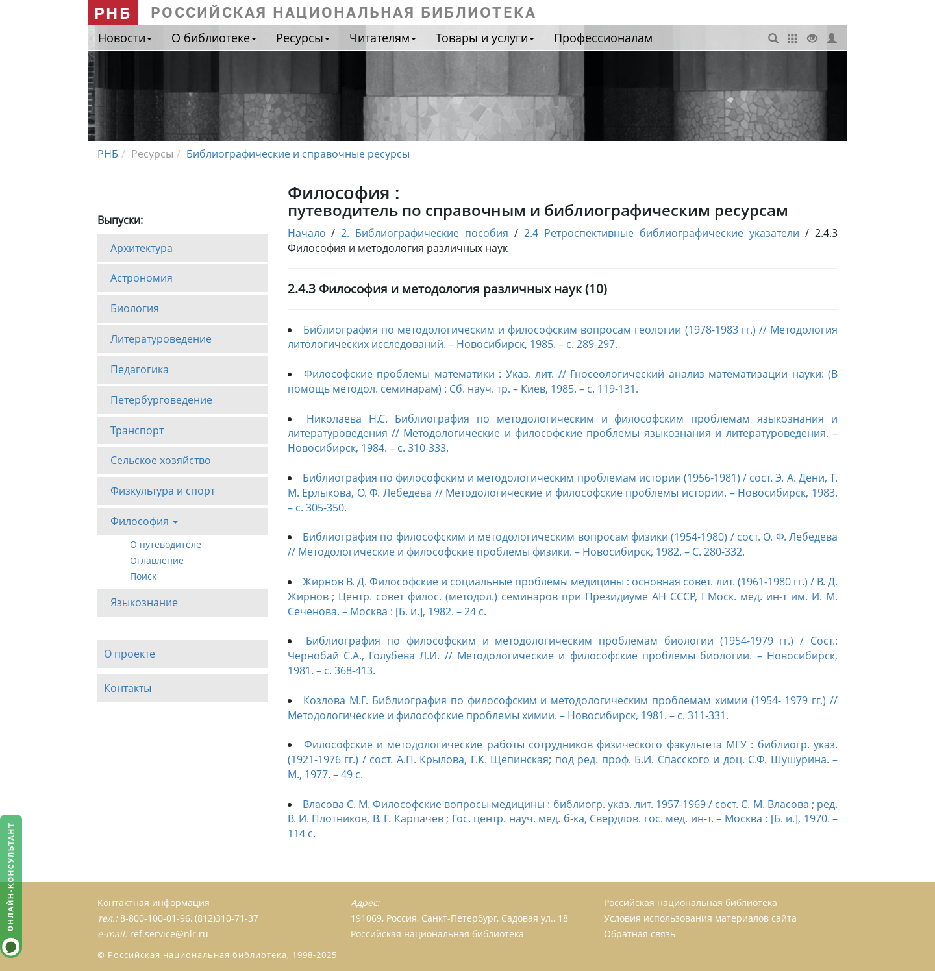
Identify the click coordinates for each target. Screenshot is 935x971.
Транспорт (137, 430)
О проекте (129, 653)
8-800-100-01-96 (155, 918)
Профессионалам (603, 37)
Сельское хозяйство (160, 460)
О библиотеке (213, 37)
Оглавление (157, 560)
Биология (134, 308)
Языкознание (144, 602)
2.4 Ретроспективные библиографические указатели (661, 233)
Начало (307, 233)
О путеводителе (165, 544)
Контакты (127, 688)
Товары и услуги (485, 37)
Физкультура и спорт (162, 491)
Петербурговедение (161, 400)
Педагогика (139, 369)
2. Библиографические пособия (424, 233)
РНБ (112, 12)
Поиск (143, 576)
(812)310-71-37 (226, 918)
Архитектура (141, 247)
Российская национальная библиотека (690, 902)
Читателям (382, 37)
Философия (144, 524)
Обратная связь (639, 934)
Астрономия (141, 278)
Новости (125, 37)
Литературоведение (161, 339)
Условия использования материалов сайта (700, 918)
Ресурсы (303, 37)
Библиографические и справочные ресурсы (298, 154)
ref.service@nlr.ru (169, 934)
